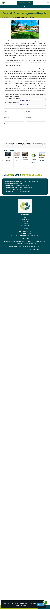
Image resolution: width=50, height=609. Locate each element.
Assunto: (29, 117)
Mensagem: (7, 124)
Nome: (6, 111)
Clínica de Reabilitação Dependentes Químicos (17, 185)
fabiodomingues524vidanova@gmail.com (26, 235)
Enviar (25, 140)
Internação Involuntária (26, 158)
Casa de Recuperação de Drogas (13, 189)
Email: (28, 111)
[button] (48, 2)
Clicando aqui (25, 104)
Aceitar (40, 604)
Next (43, 161)
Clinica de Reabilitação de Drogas (13, 183)
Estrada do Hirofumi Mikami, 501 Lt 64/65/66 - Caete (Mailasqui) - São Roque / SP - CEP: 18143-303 (25, 242)
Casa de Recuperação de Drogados (18, 160)
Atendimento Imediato (25, 3)
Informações (25, 225)
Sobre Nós (25, 219)
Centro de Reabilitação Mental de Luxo (35, 162)
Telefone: (7, 117)
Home (25, 218)
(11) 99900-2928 (25, 100)
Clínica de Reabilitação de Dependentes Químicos (17, 191)
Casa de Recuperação (33, 181)
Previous (2, 161)
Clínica (25, 221)
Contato (25, 223)
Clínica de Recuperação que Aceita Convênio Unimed (18, 187)
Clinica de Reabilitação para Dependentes (15, 181)
